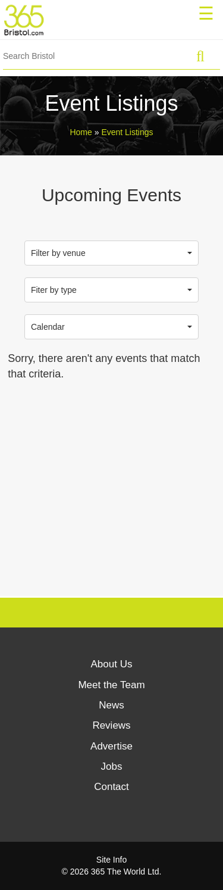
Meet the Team (111, 685)
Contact (111, 786)
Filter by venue (111, 253)
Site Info (111, 859)
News (111, 705)
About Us (112, 664)
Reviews (111, 725)
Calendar (111, 327)
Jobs (112, 766)
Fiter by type (111, 290)
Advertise (111, 746)
